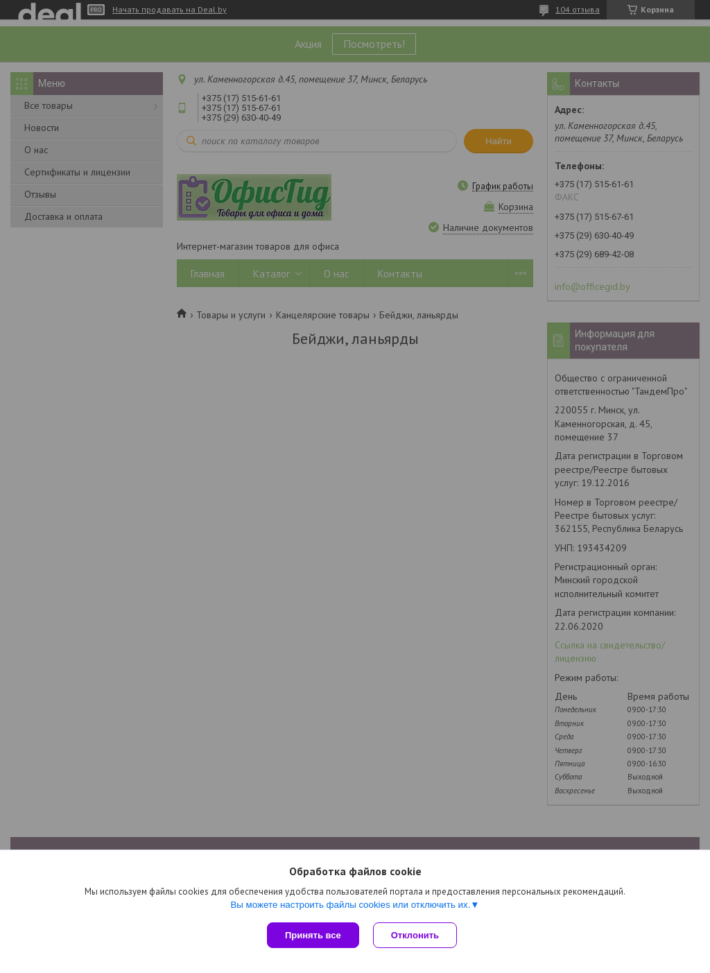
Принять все (313, 935)
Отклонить (415, 935)
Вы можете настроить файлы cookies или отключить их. (350, 904)
